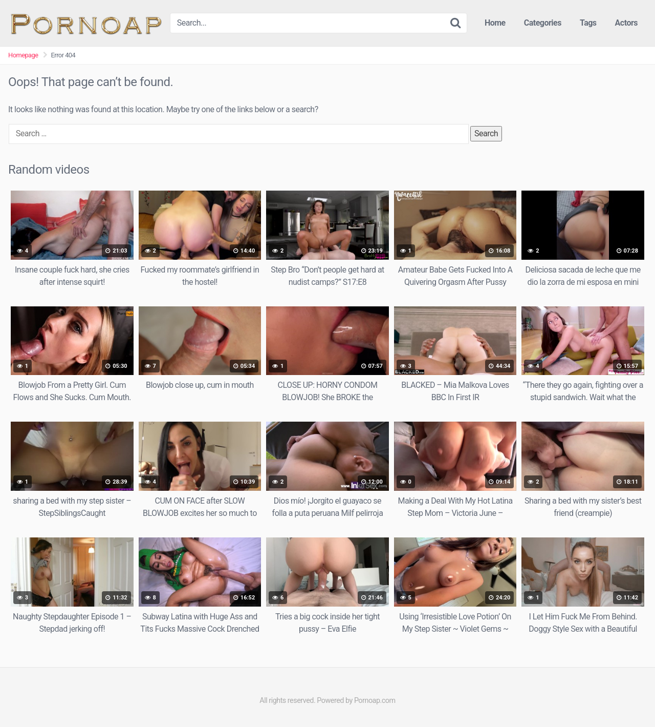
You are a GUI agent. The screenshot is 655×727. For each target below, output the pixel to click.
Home (495, 23)
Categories (542, 23)
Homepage (23, 55)
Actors (626, 23)
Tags (588, 23)
